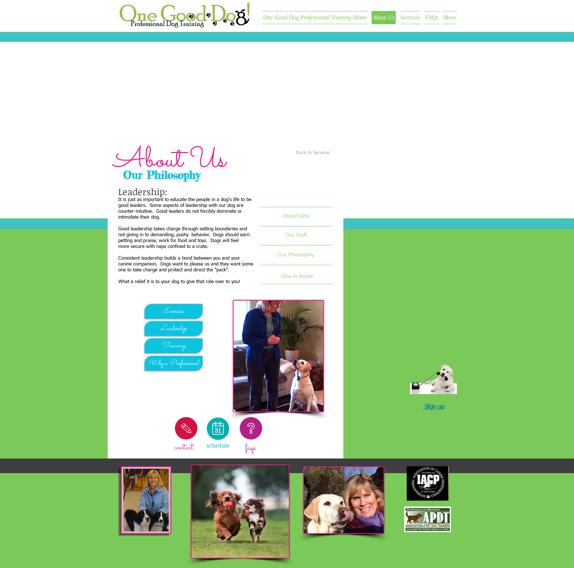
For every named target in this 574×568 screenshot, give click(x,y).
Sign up (434, 407)
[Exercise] (173, 311)
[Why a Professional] (173, 363)
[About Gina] (296, 216)
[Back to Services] (313, 153)
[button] (296, 235)
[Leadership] (173, 328)
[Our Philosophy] (296, 255)
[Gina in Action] (297, 276)
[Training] (173, 345)
